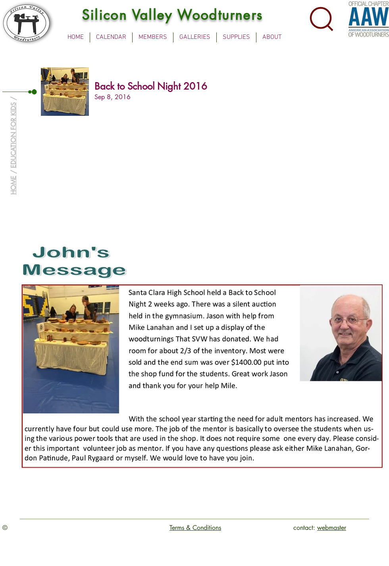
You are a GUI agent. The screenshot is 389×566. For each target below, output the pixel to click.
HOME (13, 185)
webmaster (331, 528)
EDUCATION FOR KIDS (13, 135)
